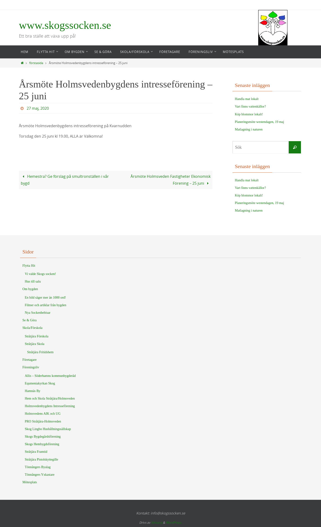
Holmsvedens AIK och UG (42, 413)
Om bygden (30, 289)
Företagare (29, 359)
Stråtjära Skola (34, 344)
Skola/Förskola (32, 328)
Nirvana (156, 522)
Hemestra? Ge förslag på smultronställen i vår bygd (65, 180)
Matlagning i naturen (248, 129)
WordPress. (174, 522)
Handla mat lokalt (246, 99)
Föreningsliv (30, 367)
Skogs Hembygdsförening (42, 444)
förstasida (36, 63)
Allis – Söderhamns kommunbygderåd (50, 376)
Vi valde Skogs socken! (40, 274)
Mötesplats (29, 482)
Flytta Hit (28, 265)
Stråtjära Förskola (36, 336)
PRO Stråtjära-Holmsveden (43, 421)
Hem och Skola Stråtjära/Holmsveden (50, 398)
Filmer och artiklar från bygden (45, 305)
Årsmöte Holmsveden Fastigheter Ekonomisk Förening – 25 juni (171, 180)
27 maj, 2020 (38, 108)
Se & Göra (29, 320)
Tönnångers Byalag (38, 467)
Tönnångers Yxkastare (40, 474)
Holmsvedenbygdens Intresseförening (50, 406)
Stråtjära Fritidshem (40, 352)
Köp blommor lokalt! (249, 114)
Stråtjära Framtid (36, 451)
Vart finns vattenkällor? (250, 106)
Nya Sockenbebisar (37, 312)
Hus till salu (33, 281)
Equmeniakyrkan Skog (40, 383)
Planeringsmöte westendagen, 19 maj (259, 122)
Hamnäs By (32, 391)
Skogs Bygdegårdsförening (43, 436)
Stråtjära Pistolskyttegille (41, 459)
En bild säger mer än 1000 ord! (45, 297)
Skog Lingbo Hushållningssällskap (48, 429)
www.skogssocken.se (65, 25)
